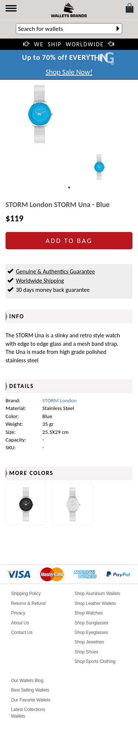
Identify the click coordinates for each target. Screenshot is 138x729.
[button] (11, 9)
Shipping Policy (26, 593)
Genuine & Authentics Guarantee (55, 271)
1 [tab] (69, 187)
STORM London (59, 400)
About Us (20, 622)
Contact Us (21, 632)
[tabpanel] (99, 167)
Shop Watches (89, 613)
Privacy (18, 613)
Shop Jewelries (89, 642)
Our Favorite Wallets (30, 700)
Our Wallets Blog (27, 680)
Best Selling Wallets (30, 690)
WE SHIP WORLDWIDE (69, 44)
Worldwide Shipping (40, 280)
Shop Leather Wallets (95, 603)
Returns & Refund (28, 603)
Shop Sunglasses (92, 622)
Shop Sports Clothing (95, 661)
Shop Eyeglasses (91, 632)
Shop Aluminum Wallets (97, 593)
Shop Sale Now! (69, 72)
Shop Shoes (86, 651)
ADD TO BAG (69, 240)
